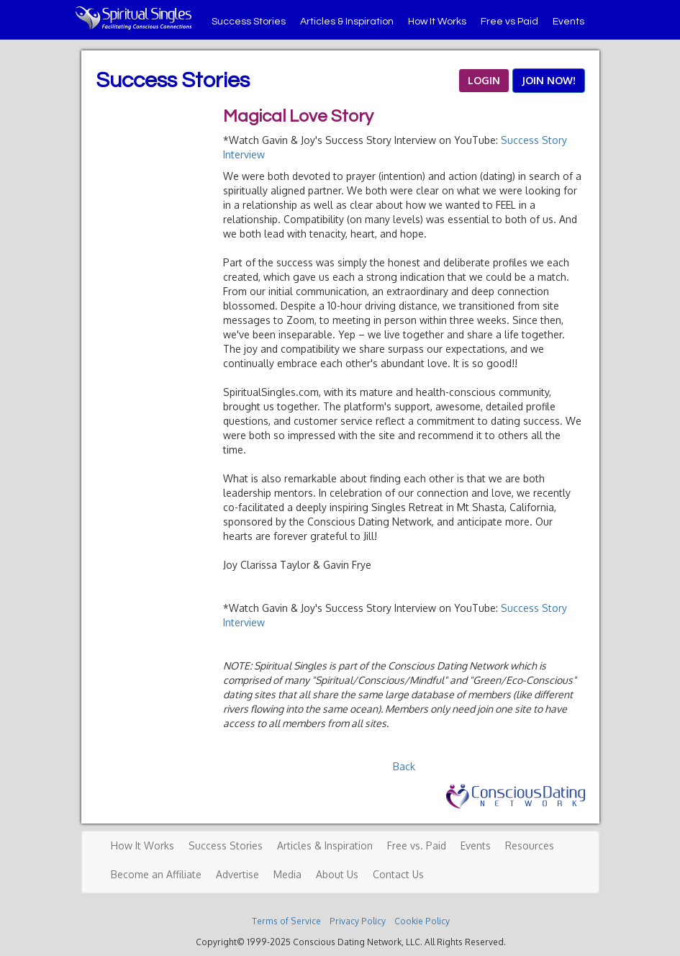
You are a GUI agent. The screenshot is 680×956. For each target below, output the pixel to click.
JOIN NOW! (549, 80)
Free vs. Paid (416, 845)
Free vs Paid (509, 22)
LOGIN (484, 80)
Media (287, 874)
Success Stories (249, 22)
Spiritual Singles (133, 18)
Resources (529, 845)
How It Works (437, 22)
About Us (337, 874)
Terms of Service (286, 921)
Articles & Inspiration (347, 22)
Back (404, 766)
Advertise (237, 874)
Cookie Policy (422, 921)
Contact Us (398, 874)
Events (568, 22)
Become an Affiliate (156, 874)
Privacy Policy (358, 921)
